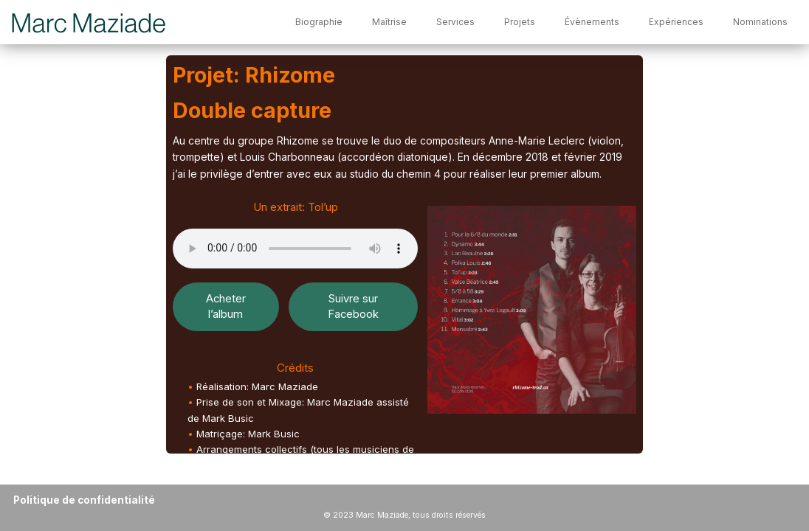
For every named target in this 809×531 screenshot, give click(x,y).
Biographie (318, 21)
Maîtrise (389, 21)
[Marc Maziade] (90, 22)
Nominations (760, 21)
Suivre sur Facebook (353, 306)
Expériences (676, 21)
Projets (519, 21)
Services (455, 21)
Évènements (592, 21)
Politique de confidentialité (84, 500)
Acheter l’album (226, 306)
